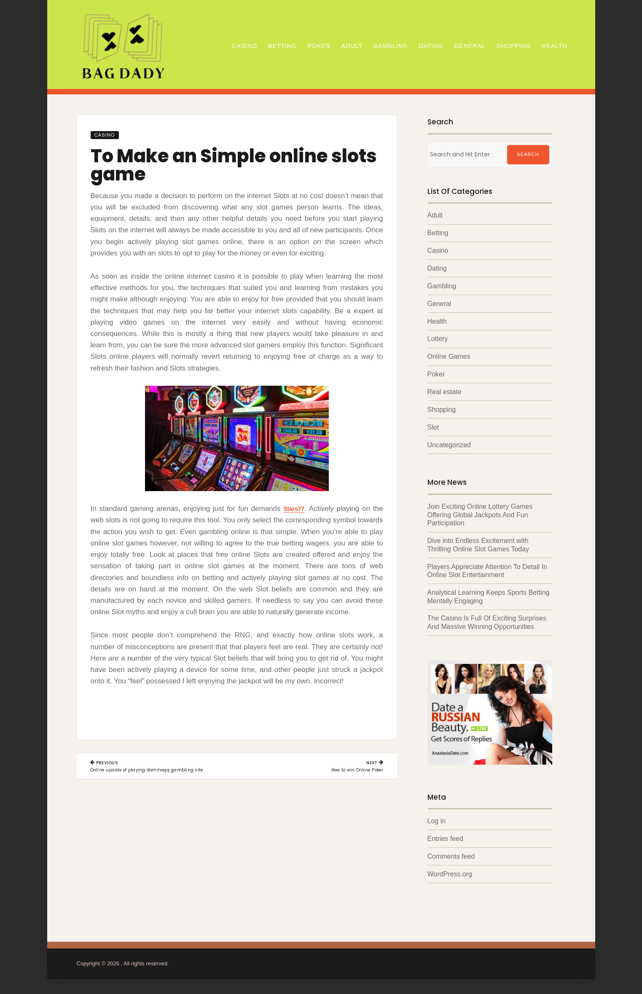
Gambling (390, 46)
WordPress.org (449, 876)
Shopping (513, 46)
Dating (431, 46)
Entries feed (445, 840)
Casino (244, 46)
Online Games (448, 357)
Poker (319, 46)
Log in (436, 822)
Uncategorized (449, 446)
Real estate (444, 393)
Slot (433, 429)
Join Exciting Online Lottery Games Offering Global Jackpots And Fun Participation (480, 516)
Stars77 (293, 509)
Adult (352, 46)
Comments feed (451, 858)
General (469, 46)
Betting (282, 46)
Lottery (437, 340)
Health (554, 46)
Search (528, 155)
